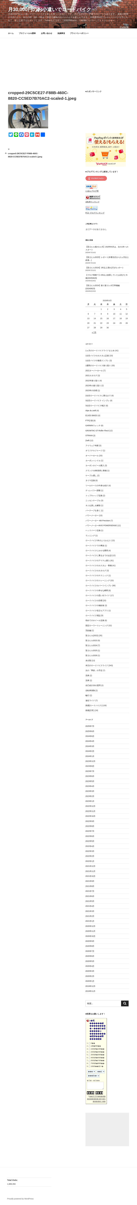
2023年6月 (89, 776)
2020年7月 (89, 951)
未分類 (88, 660)
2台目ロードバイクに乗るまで (98, 395)
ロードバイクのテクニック (96, 575)
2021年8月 (89, 886)
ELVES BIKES (91, 415)
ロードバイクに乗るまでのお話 (98, 555)
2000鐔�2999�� (97, 1052)
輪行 (87, 695)
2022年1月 (89, 861)
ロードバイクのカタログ (95, 570)
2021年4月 (89, 906)
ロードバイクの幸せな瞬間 (96, 590)
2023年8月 (89, 766)
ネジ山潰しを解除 (92, 505)
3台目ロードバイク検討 (95, 406)
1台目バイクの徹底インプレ (97, 360)
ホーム (11, 33)
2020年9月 (89, 941)
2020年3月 (89, 971)
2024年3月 (89, 746)
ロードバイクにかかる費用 (96, 550)
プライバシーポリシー (79, 33)
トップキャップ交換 (93, 495)
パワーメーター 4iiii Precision (97, 520)
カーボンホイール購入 (94, 465)
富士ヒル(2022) (91, 635)
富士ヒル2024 (91, 645)
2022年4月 (89, 846)
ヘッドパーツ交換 (92, 530)
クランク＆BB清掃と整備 (96, 470)
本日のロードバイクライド (96, 665)
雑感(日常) (89, 710)
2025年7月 (89, 726)
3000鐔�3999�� (97, 1055)
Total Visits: (12, 1180)
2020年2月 (89, 976)
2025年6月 (89, 731)
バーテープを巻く (92, 510)
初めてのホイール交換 (94, 620)
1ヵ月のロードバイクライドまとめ (100, 350)
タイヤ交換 (90, 480)
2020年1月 (89, 981)
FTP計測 (89, 420)
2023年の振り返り (93, 385)
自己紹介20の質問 (93, 685)
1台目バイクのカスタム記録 (97, 356)
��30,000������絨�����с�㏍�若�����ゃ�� (96, 1098)
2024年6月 (89, 736)
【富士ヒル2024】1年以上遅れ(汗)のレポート (104, 268)
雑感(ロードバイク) (93, 705)
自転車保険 (90, 690)
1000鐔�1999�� (97, 1049)
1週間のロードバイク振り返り (98, 365)
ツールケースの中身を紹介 (96, 485)
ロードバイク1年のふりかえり (98, 540)
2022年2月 (89, 856)
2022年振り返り (92, 381)
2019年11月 (90, 991)
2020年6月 (89, 956)
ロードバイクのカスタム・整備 (98, 565)
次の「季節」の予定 (93, 670)
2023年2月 (89, 796)
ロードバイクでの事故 (94, 545)
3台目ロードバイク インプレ (97, 400)
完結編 (88, 630)
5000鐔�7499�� (97, 1060)
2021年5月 (89, 901)
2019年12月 (90, 986)
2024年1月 (89, 756)
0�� (93, 1043)
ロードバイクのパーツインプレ (98, 585)
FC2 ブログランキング (94, 213)
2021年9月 (89, 881)
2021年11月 (90, 871)
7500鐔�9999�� (97, 1063)
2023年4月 (89, 786)
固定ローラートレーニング (96, 625)
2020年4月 (89, 966)
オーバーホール (92, 456)
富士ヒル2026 (91, 655)
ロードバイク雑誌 (92, 615)
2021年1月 (89, 921)
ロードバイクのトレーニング (97, 580)
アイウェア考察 (92, 445)
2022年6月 (89, 836)
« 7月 (94, 332)
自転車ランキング (92, 202)
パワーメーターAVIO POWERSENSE (101, 525)
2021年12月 (90, 866)
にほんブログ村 (92, 191)
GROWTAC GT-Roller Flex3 (97, 431)
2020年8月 (89, 946)
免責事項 (61, 33)
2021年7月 (89, 891)
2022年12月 (90, 806)
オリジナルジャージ (93, 450)
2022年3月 (89, 851)
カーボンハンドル (92, 460)
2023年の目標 (91, 390)
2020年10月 (90, 936)
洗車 (87, 675)
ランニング (90, 535)
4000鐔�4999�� (97, 1058)
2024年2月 (89, 751)
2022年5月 (89, 841)
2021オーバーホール (94, 370)
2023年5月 (89, 781)
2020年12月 (90, 926)
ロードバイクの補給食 (94, 605)
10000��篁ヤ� (97, 1066)
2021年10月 (90, 876)
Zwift (87, 440)
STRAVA (89, 435)
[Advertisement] (68, 58)
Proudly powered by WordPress (20, 1199)
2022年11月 (90, 811)
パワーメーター (92, 515)
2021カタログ (91, 375)
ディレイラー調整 (92, 490)
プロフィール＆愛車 (27, 33)
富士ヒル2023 (91, 640)
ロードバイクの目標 (93, 600)
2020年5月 (89, 961)
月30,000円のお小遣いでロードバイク (49, 9)
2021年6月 (89, 896)
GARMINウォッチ (92, 425)
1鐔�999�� (96, 1046)
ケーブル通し (91, 475)
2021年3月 (89, 911)
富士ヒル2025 (91, 650)
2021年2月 (89, 916)
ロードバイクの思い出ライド (97, 595)
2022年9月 (89, 821)
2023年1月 (89, 801)
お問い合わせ (46, 33)
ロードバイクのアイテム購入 (97, 560)
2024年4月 (89, 741)
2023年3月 (89, 791)
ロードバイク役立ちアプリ (96, 610)
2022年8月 (89, 826)
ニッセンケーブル (92, 500)
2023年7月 (89, 771)
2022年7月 (89, 831)
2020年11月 (90, 931)
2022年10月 (90, 816)
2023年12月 (90, 761)
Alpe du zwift (90, 410)
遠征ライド (90, 700)
